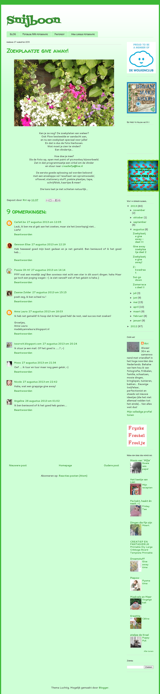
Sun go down (137, 279)
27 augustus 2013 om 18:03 (45, 311)
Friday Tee (146, 507)
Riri (146, 343)
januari (137, 320)
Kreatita (135, 616)
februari (138, 316)
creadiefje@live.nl (72, 166)
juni (135, 297)
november (139, 210)
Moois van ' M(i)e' (140, 460)
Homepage (65, 465)
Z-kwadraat (139, 269)
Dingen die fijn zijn (141, 522)
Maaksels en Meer (141, 596)
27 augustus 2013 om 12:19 (48, 244)
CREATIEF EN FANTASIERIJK (139, 543)
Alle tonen (148, 651)
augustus (139, 229)
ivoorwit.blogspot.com (28, 343)
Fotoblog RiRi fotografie (35, 34)
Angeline (19, 401)
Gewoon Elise (22, 244)
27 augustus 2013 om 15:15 (49, 292)
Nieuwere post (18, 465)
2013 (134, 206)
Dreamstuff (137, 558)
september (139, 222)
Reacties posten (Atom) (73, 475)
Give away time (145, 564)
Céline (145, 618)
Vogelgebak (147, 601)
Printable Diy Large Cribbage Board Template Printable (141, 549)
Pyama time (146, 582)
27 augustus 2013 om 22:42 (40, 381)
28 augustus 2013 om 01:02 (42, 401)
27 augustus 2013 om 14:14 (48, 270)
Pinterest (60, 34)
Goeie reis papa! (145, 465)
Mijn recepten (147, 486)
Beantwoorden (23, 234)
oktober (138, 217)
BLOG (13, 34)
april (136, 307)
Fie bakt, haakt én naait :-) (141, 502)
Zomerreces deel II (139, 286)
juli (135, 293)
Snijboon (33, 20)
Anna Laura (21, 311)
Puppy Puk (145, 639)
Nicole (18, 381)
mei (135, 302)
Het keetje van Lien (139, 481)
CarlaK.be (20, 222)
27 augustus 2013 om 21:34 (39, 362)
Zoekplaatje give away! (139, 259)
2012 (134, 326)
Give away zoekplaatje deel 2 (139, 249)
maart (137, 311)
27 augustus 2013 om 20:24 (59, 343)
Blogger (103, 687)
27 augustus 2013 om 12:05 (44, 222)
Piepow (134, 578)
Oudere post (111, 465)
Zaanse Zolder (22, 292)
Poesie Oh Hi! (22, 270)
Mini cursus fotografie (83, 34)
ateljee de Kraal (139, 635)
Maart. (146, 525)
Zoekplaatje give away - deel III (139, 238)
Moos (17, 362)
